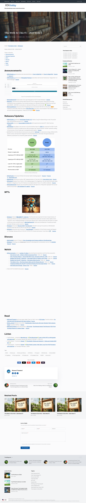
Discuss (7, 59)
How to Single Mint (48, 74)
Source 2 (11, 76)
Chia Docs (65, 103)
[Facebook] (19, 363)
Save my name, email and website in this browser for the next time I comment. (36, 444)
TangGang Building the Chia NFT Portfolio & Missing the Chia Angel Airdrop (28, 263)
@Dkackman (10, 179)
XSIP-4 (42, 126)
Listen (7, 65)
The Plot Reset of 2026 (16, 474)
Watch (7, 61)
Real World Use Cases (36, 487)
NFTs (7, 58)
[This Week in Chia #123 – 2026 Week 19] (16, 405)
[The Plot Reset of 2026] (7, 475)
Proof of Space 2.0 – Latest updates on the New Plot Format (74, 71)
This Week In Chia (12, 46)
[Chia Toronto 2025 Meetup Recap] (65, 94)
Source (17, 79)
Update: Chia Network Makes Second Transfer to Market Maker (35, 462)
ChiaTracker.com (13, 177)
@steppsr (20, 46)
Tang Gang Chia (30, 108)
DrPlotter (37, 132)
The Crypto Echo (16, 355)
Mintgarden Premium (26, 77)
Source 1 (44, 176)
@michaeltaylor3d (11, 99)
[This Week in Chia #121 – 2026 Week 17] (69, 405)
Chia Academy (66, 105)
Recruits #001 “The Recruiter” (25, 226)
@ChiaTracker (10, 176)
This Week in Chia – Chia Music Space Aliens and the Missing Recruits (27, 262)
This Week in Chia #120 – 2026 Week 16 (70, 56)
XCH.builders (23, 1)
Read (7, 63)
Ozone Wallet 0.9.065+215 (25, 123)
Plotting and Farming (36, 483)
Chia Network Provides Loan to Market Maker (15, 462)
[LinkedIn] (33, 363)
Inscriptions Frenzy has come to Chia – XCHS (55, 462)
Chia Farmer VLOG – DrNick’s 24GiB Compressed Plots (23, 255)
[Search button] (80, 46)
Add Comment (25, 433)
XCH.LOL (33, 1)
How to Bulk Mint (37, 74)
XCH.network (6, 1)
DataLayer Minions (21, 352)
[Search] (79, 1)
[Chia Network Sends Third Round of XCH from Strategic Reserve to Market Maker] (65, 462)
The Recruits (25, 355)
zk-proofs (48, 355)
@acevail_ (9, 101)
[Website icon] (13, 373)
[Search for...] (71, 46)
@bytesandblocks (11, 106)
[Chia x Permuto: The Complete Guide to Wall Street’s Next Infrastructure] (7, 490)
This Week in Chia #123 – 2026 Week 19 (13, 413)
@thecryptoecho (11, 253)
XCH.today (42, 319)
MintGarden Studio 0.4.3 (26, 119)
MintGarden (44, 352)
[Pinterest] (29, 363)
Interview (33, 478)
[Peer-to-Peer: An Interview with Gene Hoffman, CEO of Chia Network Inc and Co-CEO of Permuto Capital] (65, 78)
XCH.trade (18, 1)
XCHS (41, 355)
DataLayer (12, 352)
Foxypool (37, 352)
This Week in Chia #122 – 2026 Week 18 (70, 54)
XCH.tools (29, 1)
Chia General (34, 473)
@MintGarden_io (11, 74)
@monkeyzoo (24, 337)
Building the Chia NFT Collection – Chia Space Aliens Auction (25, 260)
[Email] (43, 363)
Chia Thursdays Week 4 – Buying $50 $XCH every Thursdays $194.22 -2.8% (28, 256)
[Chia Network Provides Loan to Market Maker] (6, 462)
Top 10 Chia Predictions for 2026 (18, 481)
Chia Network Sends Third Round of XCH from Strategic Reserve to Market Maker (74, 462)
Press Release (34, 485)
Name (23, 428)
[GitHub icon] (18, 373)
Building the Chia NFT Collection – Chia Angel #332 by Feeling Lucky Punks (28, 258)
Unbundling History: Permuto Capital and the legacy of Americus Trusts (74, 86)
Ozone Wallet (52, 352)
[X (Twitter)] (24, 363)
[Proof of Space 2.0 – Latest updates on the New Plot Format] (65, 71)
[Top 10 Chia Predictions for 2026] (65, 65)
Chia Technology (35, 475)
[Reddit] (38, 363)
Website (53, 428)
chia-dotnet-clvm (47, 179)
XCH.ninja (38, 1)
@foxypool (10, 181)
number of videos (24, 253)
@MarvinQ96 (10, 123)
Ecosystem (34, 477)
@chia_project (11, 323)
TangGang (7, 355)
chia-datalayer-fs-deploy (23, 186)
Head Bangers (29, 229)
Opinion (33, 482)
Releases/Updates (10, 56)
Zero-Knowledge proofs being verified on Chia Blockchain (37, 240)
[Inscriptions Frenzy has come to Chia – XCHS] (45, 462)
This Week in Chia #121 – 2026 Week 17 (70, 55)
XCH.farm (12, 1)
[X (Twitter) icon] (15, 373)
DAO (6, 352)
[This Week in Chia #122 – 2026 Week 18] (43, 405)
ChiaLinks (65, 107)
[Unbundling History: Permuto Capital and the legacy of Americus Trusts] (65, 87)
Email (38, 428)
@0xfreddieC (10, 240)
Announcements (10, 54)
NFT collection (22, 217)
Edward (22, 341)
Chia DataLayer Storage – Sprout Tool (19, 265)
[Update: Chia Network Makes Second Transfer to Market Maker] (26, 462)
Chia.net (65, 102)
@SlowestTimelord (11, 319)
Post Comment (25, 447)
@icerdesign (10, 126)
